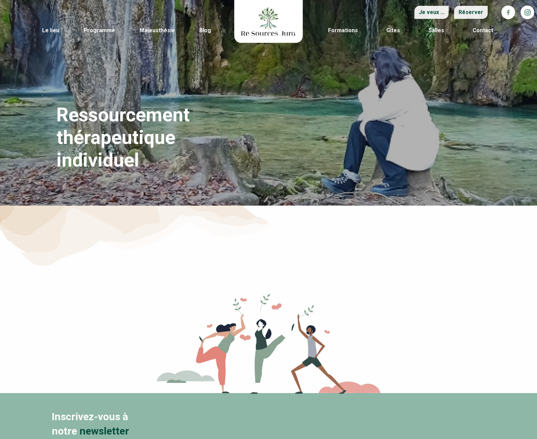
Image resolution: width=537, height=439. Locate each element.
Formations (343, 30)
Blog (205, 30)
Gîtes (393, 30)
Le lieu (50, 30)
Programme (99, 30)
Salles (436, 30)
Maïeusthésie (157, 30)
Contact (483, 30)
